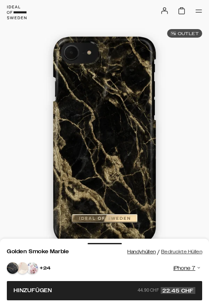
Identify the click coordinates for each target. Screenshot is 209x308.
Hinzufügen (104, 290)
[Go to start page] (16, 12)
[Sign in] (164, 10)
